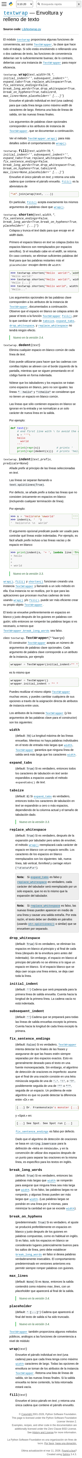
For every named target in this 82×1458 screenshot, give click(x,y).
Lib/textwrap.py (31, 29)
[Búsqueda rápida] (56, 4)
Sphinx (66, 1454)
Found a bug (68, 1450)
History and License (43, 1432)
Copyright (26, 1414)
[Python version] (24, 4)
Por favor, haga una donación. (60, 1443)
